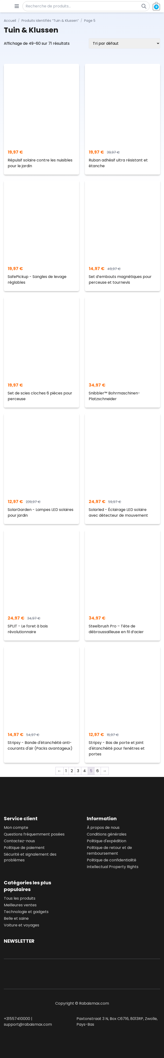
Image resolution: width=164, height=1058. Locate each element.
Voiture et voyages (21, 925)
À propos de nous (103, 827)
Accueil (10, 20)
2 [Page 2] (72, 771)
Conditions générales (106, 834)
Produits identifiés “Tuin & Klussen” (50, 20)
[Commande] (124, 43)
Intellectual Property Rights (112, 867)
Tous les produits (19, 898)
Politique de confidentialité (111, 860)
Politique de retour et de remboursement (109, 850)
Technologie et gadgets (26, 911)
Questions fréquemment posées (34, 834)
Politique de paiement (24, 847)
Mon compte (16, 827)
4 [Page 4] (84, 771)
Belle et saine (16, 918)
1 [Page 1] (66, 771)
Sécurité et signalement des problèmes (30, 857)
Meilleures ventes (20, 905)
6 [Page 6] (97, 771)
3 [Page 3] (78, 771)
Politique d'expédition (106, 841)
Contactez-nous (19, 841)
